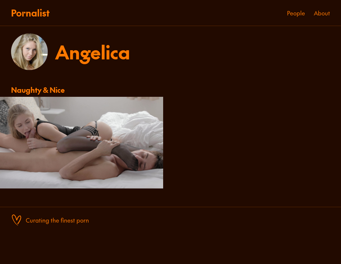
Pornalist (30, 12)
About (322, 13)
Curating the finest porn (57, 220)
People (296, 13)
